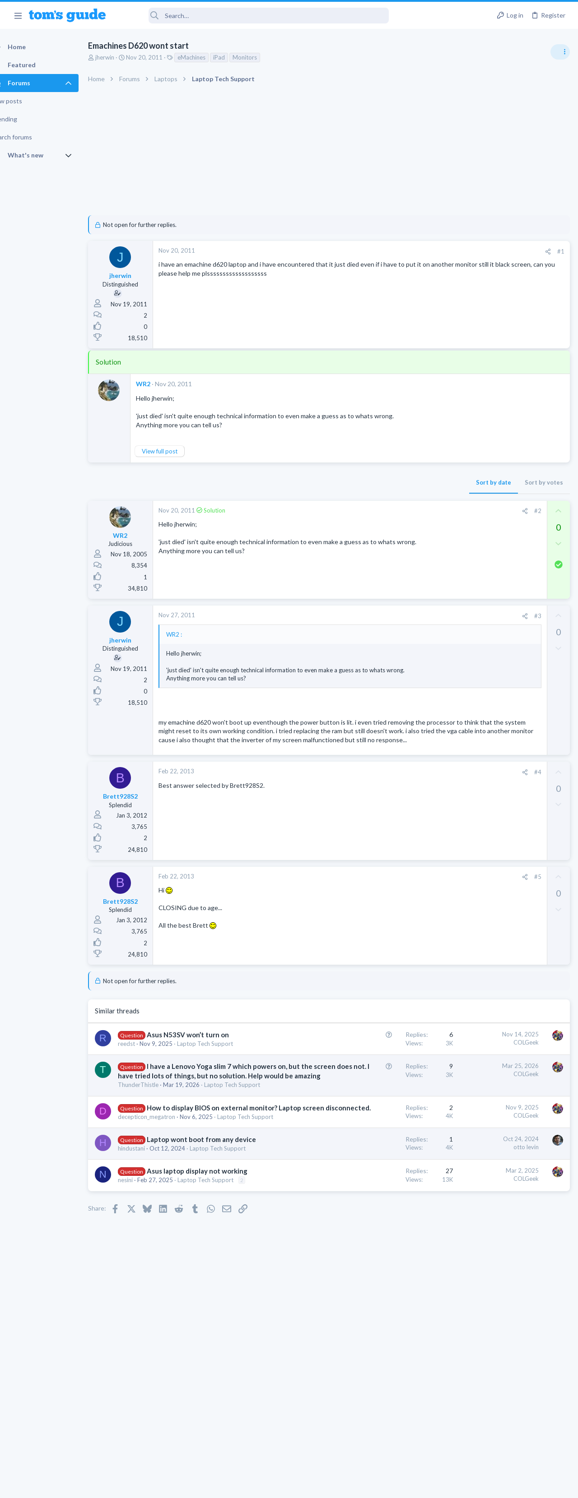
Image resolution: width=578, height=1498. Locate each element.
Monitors (260, 57)
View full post (175, 451)
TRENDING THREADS (464, 490)
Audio (458, 552)
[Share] (402, 251)
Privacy (312, 1485)
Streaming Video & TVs (480, 657)
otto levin (380, 1254)
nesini (141, 1314)
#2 (392, 510)
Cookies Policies (255, 1485)
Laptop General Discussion (485, 735)
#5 (392, 902)
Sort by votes (398, 482)
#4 (392, 798)
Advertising (191, 1485)
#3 (392, 616)
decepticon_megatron (162, 1215)
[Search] (253, 15)
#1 (415, 251)
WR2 (159, 384)
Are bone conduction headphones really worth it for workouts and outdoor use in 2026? (506, 519)
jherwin (120, 57)
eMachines (207, 57)
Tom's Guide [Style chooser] (504, 1447)
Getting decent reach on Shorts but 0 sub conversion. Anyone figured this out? (509, 763)
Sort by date (348, 482)
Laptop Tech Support (162, 1224)
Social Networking (473, 796)
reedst (142, 1078)
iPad (235, 57)
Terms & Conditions (374, 1485)
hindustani (147, 1265)
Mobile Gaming (470, 840)
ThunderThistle (154, 1156)
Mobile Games (486, 814)
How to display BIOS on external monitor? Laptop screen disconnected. (185, 1197)
